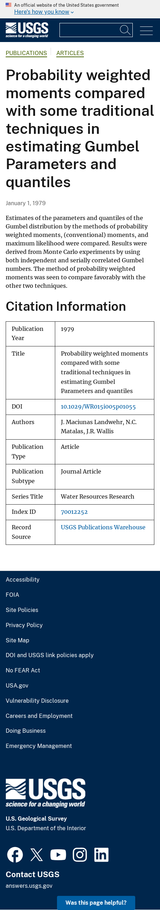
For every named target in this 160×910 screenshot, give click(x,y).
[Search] (126, 30)
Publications (26, 53)
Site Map (17, 640)
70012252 (74, 511)
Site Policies (22, 610)
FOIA (12, 595)
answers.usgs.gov (29, 885)
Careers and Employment (39, 716)
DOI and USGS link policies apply (50, 655)
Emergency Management (39, 746)
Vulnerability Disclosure (37, 701)
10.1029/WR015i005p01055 (98, 406)
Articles (70, 53)
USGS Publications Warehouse (103, 527)
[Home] (27, 36)
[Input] (96, 30)
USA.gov (17, 686)
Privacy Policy (24, 625)
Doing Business (26, 731)
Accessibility (23, 580)
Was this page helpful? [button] (96, 902)
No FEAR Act (23, 670)
